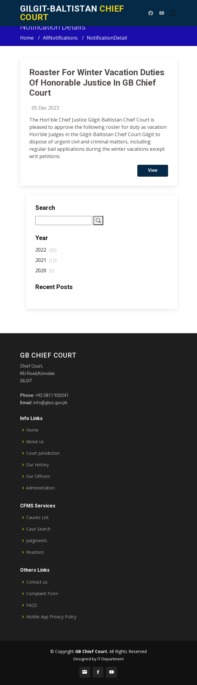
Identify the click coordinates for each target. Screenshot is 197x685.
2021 (46, 263)
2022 (46, 252)
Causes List (37, 517)
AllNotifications (60, 37)
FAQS (31, 605)
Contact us (36, 582)
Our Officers (38, 476)
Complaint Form (42, 593)
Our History (37, 465)
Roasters (35, 552)
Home (27, 37)
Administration (40, 488)
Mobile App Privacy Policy (51, 617)
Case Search (38, 529)
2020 (44, 273)
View (152, 173)
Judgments (36, 540)
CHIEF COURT (72, 13)
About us (35, 442)
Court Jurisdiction (43, 453)
